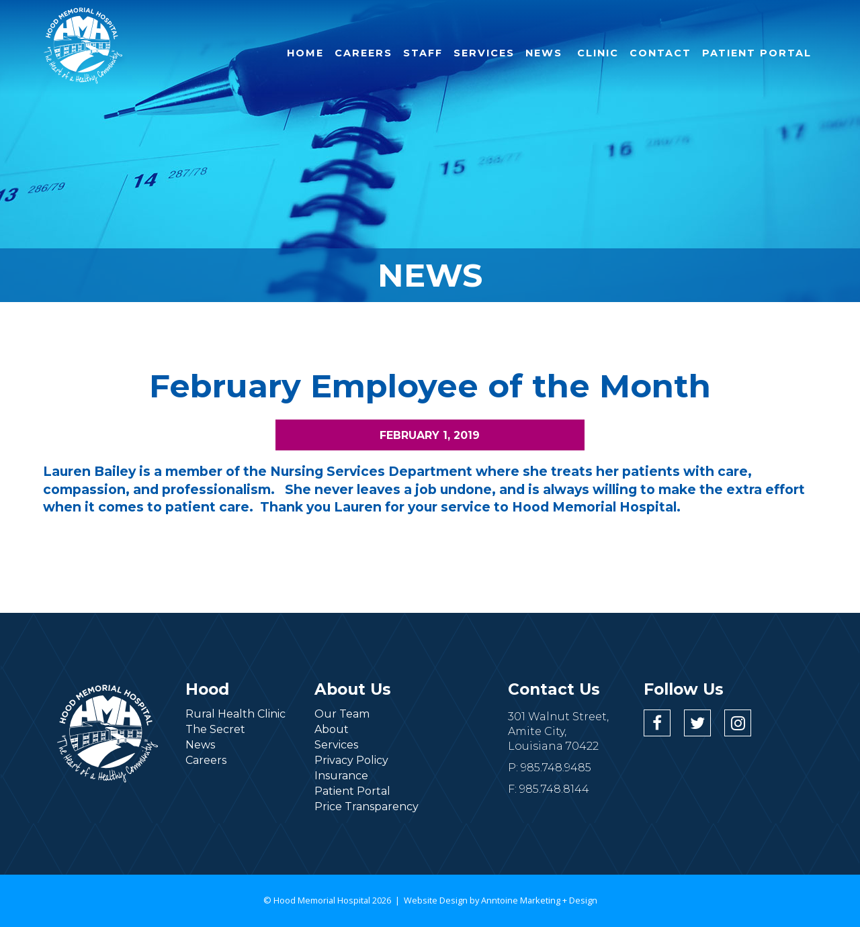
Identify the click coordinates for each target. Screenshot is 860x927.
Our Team (342, 714)
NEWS (543, 53)
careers (363, 53)
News (200, 744)
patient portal (757, 53)
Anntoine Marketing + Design (539, 900)
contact (660, 53)
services (484, 53)
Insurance (341, 775)
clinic (596, 53)
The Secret (215, 729)
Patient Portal (352, 791)
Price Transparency (366, 806)
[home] (83, 45)
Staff (423, 53)
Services (336, 744)
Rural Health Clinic (235, 714)
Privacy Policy (351, 760)
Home (305, 53)
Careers (205, 760)
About (331, 729)
